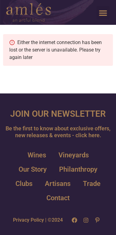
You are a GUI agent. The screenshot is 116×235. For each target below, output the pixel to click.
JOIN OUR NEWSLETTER (58, 114)
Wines (37, 155)
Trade (92, 184)
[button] (103, 12)
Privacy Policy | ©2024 (38, 220)
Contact (58, 198)
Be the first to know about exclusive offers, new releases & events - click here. (58, 131)
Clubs (23, 184)
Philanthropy (78, 169)
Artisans (58, 184)
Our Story (33, 169)
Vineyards (73, 155)
